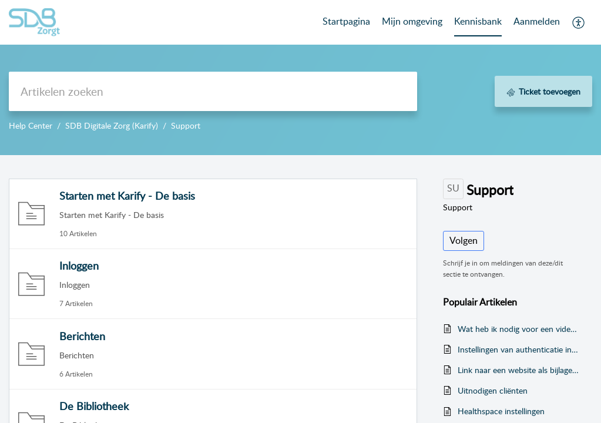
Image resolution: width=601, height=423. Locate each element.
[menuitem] (537, 22)
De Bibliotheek (94, 406)
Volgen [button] (463, 240)
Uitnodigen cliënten (493, 390)
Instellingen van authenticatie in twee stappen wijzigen (519, 349)
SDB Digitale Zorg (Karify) (111, 125)
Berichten (82, 336)
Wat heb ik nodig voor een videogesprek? (519, 328)
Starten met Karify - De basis (127, 195)
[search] (213, 91)
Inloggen (79, 265)
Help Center (30, 125)
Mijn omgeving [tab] (412, 21)
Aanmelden (536, 21)
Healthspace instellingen (501, 411)
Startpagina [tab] (346, 21)
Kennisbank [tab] (478, 21)
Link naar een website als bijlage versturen (519, 369)
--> (300, 77)
